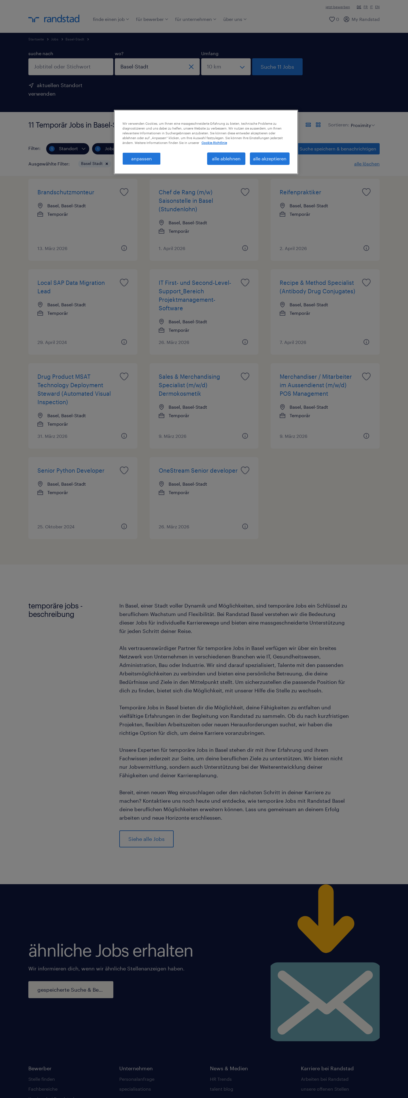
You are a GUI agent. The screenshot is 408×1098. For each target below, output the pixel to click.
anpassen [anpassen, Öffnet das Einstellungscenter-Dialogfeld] (141, 158)
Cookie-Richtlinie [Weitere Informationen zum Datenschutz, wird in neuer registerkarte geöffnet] (214, 143)
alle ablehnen (226, 158)
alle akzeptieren (269, 158)
